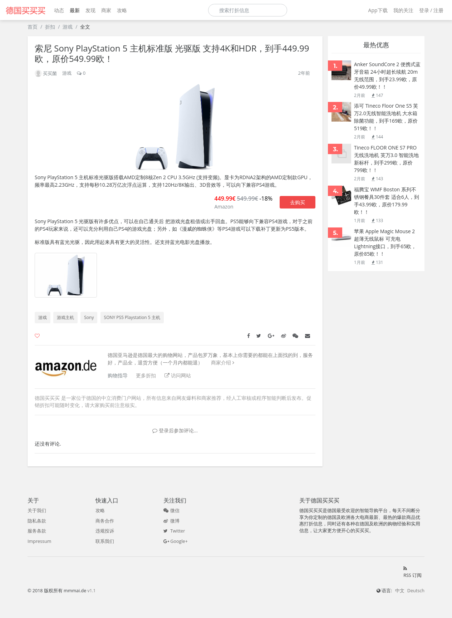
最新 (75, 10)
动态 (59, 10)
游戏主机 (65, 317)
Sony (89, 317)
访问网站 (177, 375)
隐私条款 (37, 521)
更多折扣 (146, 375)
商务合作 (104, 521)
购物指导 (118, 375)
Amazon (223, 206)
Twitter (174, 531)
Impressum (39, 541)
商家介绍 (221, 362)
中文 (399, 591)
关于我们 (37, 510)
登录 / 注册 (431, 10)
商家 (106, 10)
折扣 (50, 26)
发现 (90, 10)
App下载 (378, 10)
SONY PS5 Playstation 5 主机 (132, 317)
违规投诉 (104, 531)
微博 (171, 521)
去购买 (297, 202)
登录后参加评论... (175, 430)
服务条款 (37, 531)
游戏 (68, 26)
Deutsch (415, 591)
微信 (171, 510)
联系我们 (104, 541)
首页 (33, 26)
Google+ (175, 541)
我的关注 (403, 10)
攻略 (122, 10)
